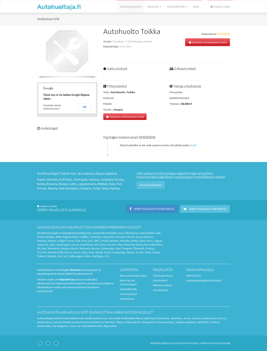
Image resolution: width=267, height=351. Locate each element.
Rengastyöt (149, 322)
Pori (119, 184)
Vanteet (214, 322)
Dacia (139, 237)
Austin (40, 237)
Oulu (112, 184)
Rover (76, 252)
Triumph (51, 256)
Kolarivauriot (210, 318)
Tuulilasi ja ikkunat (185, 322)
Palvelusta (154, 6)
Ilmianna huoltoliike (151, 185)
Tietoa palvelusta (163, 275)
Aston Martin (147, 233)
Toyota (156, 252)
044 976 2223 (193, 275)
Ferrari (70, 240)
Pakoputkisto (133, 322)
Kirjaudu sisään (220, 6)
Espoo (41, 179)
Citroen (130, 237)
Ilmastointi (163, 318)
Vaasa (105, 188)
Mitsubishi (53, 248)
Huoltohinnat (127, 298)
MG (39, 248)
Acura (120, 233)
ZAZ (106, 256)
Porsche (42, 252)
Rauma (52, 188)
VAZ (66, 256)
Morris (74, 248)
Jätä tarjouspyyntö (130, 6)
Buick (75, 237)
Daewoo (148, 237)
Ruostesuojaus (165, 322)
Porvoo (42, 188)
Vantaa (115, 188)
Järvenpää (80, 179)
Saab (84, 252)
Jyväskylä (107, 179)
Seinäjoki (72, 188)
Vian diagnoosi (60, 326)
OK (84, 107)
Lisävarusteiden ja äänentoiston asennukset (78, 322)
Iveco (149, 240)
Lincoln (111, 244)
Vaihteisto (203, 322)
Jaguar (158, 240)
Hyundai (124, 240)
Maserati (129, 244)
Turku (96, 188)
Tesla (148, 252)
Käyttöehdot (160, 280)
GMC (96, 240)
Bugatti (67, 237)
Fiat (78, 240)
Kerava (119, 179)
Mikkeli (102, 184)
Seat (91, 252)
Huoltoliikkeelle (177, 6)
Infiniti (134, 240)
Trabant (41, 256)
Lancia (75, 244)
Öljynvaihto (109, 326)
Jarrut (186, 318)
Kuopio (63, 184)
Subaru (130, 252)
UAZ (60, 256)
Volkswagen (76, 256)
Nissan (95, 248)
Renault (52, 252)
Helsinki (52, 179)
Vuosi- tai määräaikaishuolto (86, 326)
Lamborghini (63, 244)
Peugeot (127, 248)
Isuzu (142, 240)
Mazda (139, 244)
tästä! (193, 145)
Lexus (102, 244)
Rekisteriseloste (162, 285)
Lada (52, 244)
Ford (84, 240)
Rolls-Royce (65, 252)
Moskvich (85, 248)
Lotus (119, 244)
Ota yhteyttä (160, 290)
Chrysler (120, 237)
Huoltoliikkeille (128, 289)
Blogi (196, 6)
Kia (46, 244)
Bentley (50, 237)
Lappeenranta (87, 184)
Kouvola (52, 184)
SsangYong (118, 252)
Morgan (65, 248)
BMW (58, 237)
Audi (157, 233)
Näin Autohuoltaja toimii (133, 275)
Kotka (41, 184)
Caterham (95, 237)
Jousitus (196, 318)
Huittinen (65, 179)
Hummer (114, 240)
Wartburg (97, 256)
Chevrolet (108, 237)
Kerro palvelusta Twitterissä (205, 209)
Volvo (88, 256)
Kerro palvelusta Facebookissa (152, 209)
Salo (61, 188)
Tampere (85, 188)
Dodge (61, 240)
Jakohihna (176, 318)
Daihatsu (42, 240)
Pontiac (150, 248)
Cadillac (84, 237)
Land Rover (86, 244)
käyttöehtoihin (189, 343)
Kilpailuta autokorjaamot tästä (207, 42)
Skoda (99, 252)
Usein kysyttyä (128, 294)
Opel (118, 248)
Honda (104, 240)
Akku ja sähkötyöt (145, 318)
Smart (107, 252)
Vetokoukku (44, 326)
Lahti (73, 184)
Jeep (40, 244)
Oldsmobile (107, 248)
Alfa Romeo (131, 233)
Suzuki (139, 252)
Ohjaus (120, 322)
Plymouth (139, 248)
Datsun (52, 240)
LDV (96, 244)
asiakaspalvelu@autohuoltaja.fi (204, 280)
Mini (44, 248)
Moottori (110, 322)
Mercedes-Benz (153, 244)
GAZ (90, 240)
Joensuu (93, 179)
